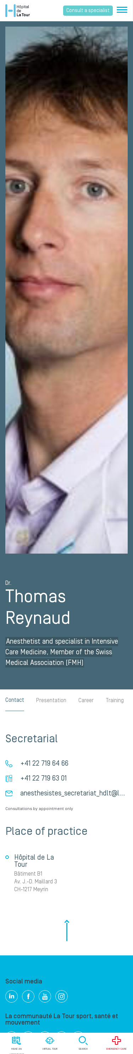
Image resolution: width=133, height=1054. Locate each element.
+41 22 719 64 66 (44, 763)
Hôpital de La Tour (17, 10)
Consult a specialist (88, 10)
